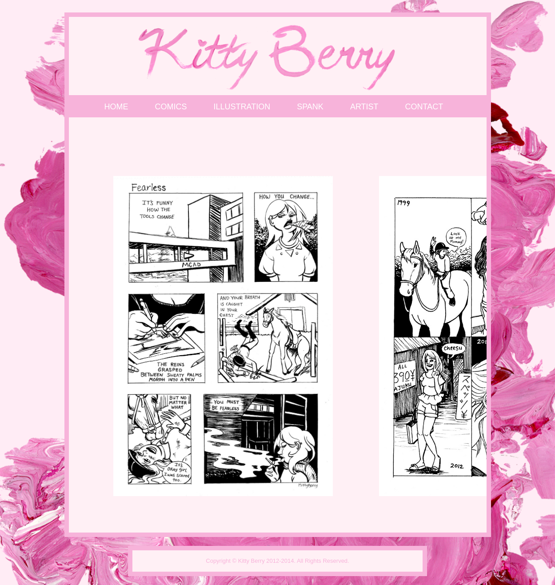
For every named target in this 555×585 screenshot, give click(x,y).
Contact (424, 106)
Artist (364, 106)
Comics (171, 106)
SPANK (310, 106)
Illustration (242, 106)
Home (116, 106)
